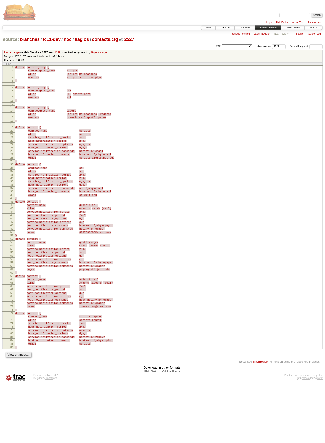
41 (11, 228)
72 (11, 355)
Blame (299, 33)
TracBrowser (261, 420)
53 (11, 277)
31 (11, 187)
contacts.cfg (105, 39)
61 (11, 310)
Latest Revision (262, 33)
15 (11, 122)
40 (11, 224)
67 (11, 335)
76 (11, 372)
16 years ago (99, 52)
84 (11, 404)
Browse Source (268, 27)
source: (11, 39)
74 (11, 363)
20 (11, 142)
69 (11, 343)
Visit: (218, 46)
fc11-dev (51, 39)
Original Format (171, 430)
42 (11, 232)
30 (11, 183)
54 (11, 281)
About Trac (298, 22)
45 (11, 244)
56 (11, 289)
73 (11, 359)
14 (11, 118)
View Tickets (293, 27)
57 (11, 294)
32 (11, 191)
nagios (82, 39)
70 (11, 347)
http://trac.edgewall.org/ (310, 436)
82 (11, 396)
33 (11, 195)
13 (11, 114)
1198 (57, 52)
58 (11, 298)
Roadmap (245, 27)
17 (11, 130)
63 (11, 318)
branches (30, 39)
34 (11, 199)
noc (68, 39)
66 (11, 331)
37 (11, 212)
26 (11, 166)
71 (11, 351)
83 (11, 400)
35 (11, 203)
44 (11, 240)
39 (11, 220)
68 (11, 339)
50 (11, 265)
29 (11, 179)
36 (11, 207)
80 (11, 388)
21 (11, 146)
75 (11, 367)
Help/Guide (282, 22)
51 (11, 269)
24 (11, 158)
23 (11, 154)
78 (11, 380)
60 (11, 306)
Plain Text (150, 430)
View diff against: (306, 46)
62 (11, 314)
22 (11, 150)
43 (11, 236)
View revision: (264, 46)
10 (11, 103)
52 (11, 273)
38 (11, 216)
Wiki (208, 27)
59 (11, 302)
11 (11, 107)
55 (11, 285)
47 (11, 253)
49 (11, 261)
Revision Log (314, 33)
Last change (12, 52)
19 (11, 138)
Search (313, 27)
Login (269, 22)
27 (11, 170)
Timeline (224, 27)
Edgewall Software (47, 436)
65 (11, 326)
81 (11, 392)
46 (11, 248)
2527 (129, 39)
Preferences (314, 22)
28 (11, 175)
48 (11, 257)
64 (11, 322)
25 (11, 162)
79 (11, 384)
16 (11, 126)
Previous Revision (240, 33)
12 (11, 111)
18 (11, 135)
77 (11, 376)
